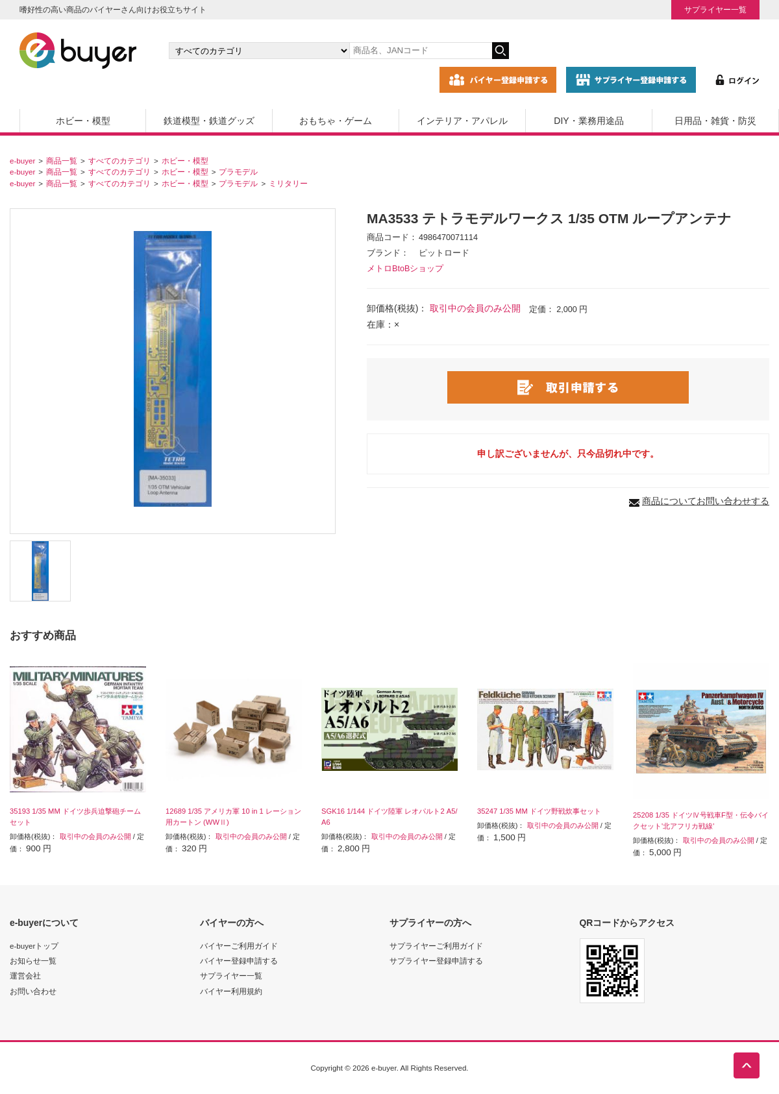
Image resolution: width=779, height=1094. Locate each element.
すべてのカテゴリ (119, 160)
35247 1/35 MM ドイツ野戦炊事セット (539, 811)
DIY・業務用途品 (588, 120)
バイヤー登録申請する (239, 960)
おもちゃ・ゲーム (335, 120)
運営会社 (25, 975)
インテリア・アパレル (462, 120)
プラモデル (238, 171)
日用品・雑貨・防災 (715, 120)
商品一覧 (61, 160)
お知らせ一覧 (33, 960)
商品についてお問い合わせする (705, 501)
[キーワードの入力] (420, 50)
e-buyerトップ (34, 946)
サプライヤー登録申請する (436, 960)
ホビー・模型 (83, 120)
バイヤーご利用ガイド (239, 946)
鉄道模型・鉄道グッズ (209, 120)
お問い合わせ (33, 991)
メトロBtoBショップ (405, 268)
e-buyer (22, 160)
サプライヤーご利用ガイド (436, 946)
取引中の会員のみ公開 (475, 308)
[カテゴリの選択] (259, 50)
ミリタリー (288, 183)
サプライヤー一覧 (715, 9)
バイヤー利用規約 (231, 991)
